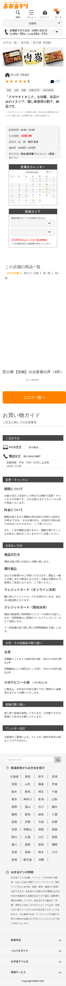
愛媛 (27, 844)
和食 (9, 90)
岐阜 (41, 814)
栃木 (14, 791)
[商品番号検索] (29, 760)
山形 (27, 784)
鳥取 (41, 829)
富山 (27, 807)
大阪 (41, 822)
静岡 (14, 814)
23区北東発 (48, 90)
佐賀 (14, 852)
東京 (14, 799)
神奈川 (27, 799)
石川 (41, 807)
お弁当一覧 (10, 42)
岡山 (14, 837)
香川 (14, 844)
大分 (54, 852)
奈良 (14, 829)
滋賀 (14, 822)
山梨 (54, 799)
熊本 (41, 852)
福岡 (54, 844)
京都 (27, 822)
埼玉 (41, 791)
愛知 (27, 814)
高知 (41, 844)
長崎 (27, 852)
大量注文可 (34, 90)
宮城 (54, 776)
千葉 (54, 791)
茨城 (54, 784)
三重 (54, 814)
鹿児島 (27, 859)
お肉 (16, 90)
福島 (41, 784)
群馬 (27, 791)
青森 (27, 776)
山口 (41, 837)
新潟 (41, 799)
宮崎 (14, 859)
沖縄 (41, 859)
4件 (58, 81)
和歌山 (27, 829)
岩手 (41, 776)
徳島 (54, 837)
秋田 (14, 784)
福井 (54, 807)
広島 (27, 837)
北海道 (14, 776)
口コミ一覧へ (34, 397)
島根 (54, 829)
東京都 (25, 42)
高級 (24, 90)
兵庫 (54, 822)
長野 (14, 807)
